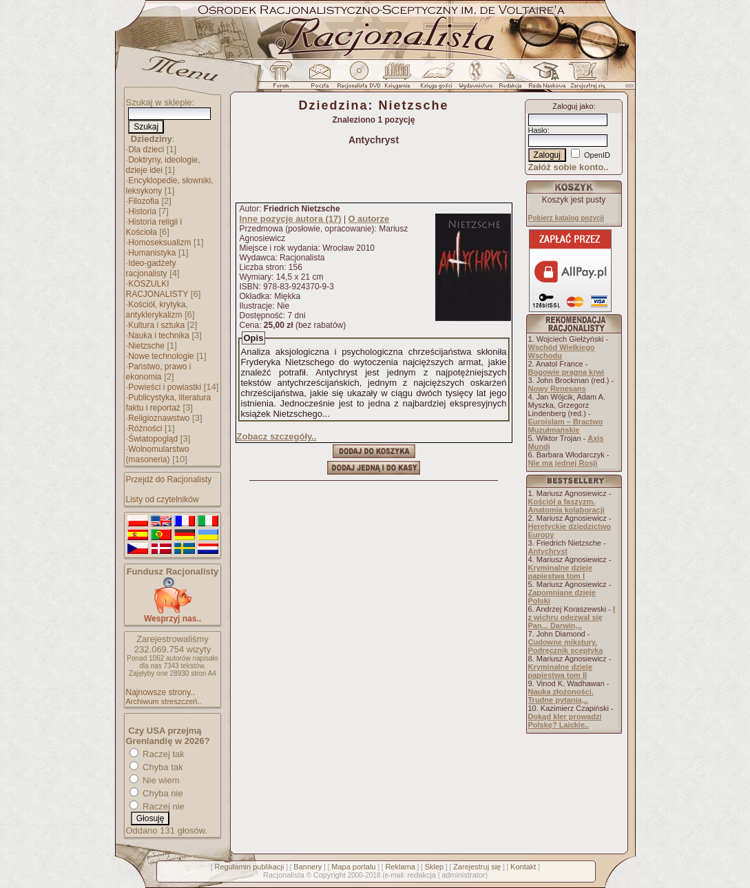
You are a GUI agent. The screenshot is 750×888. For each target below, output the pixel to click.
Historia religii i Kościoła (154, 227)
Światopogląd (153, 439)
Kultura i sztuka (156, 325)
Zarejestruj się (477, 867)
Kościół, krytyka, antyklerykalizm (157, 310)
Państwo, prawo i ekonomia (158, 372)
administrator (463, 875)
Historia (142, 211)
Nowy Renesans (557, 388)
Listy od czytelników (162, 499)
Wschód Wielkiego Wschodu (561, 351)
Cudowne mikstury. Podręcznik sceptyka (565, 646)
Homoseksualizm (159, 242)
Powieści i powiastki (164, 387)
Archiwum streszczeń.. (164, 701)
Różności (145, 428)
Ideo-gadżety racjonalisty (151, 268)
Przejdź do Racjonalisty (169, 479)
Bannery (307, 867)
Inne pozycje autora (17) (291, 219)
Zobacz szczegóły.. (277, 436)
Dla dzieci (146, 149)
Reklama (400, 867)
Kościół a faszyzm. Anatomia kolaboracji (566, 505)
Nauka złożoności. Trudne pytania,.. (561, 696)
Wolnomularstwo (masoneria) (157, 454)
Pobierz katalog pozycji (566, 218)
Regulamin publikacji (249, 867)
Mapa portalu (353, 867)
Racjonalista (283, 875)
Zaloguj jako (572, 106)
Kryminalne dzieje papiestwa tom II (560, 671)
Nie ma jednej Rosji (563, 463)
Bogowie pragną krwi (566, 372)
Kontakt (523, 867)
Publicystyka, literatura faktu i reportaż (168, 403)
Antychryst (547, 551)
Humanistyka (152, 253)
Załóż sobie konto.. (568, 167)
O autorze (368, 219)
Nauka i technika (158, 335)
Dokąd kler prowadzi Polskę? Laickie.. (565, 720)
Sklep (434, 867)
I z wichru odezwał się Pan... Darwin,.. (572, 617)
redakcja (421, 875)
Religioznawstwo (158, 418)
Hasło (538, 130)
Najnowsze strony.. (160, 692)
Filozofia (143, 201)
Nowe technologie (161, 356)
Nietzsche (146, 346)
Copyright (329, 875)
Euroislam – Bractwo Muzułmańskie (565, 425)
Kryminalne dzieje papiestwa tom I (560, 572)
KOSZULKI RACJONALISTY (157, 289)
